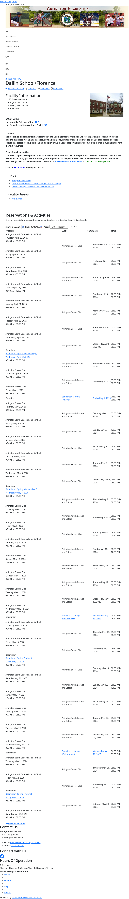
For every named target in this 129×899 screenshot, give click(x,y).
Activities (10, 36)
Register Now (14, 78)
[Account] (12, 56)
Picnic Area (17, 198)
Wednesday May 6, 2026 (17, 492)
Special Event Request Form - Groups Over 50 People (36, 183)
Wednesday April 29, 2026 (18, 357)
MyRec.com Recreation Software (27, 897)
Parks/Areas (11, 41)
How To (7, 892)
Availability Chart (15, 88)
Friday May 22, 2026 (15, 797)
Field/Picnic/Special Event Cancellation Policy (33, 186)
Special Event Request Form (68, 161)
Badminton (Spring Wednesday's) (21, 353)
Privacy (7, 880)
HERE (36, 122)
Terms (7, 874)
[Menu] (7, 73)
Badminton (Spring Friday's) (19, 658)
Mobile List (58, 88)
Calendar (32, 88)
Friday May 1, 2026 (102, 398)
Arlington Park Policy (21, 180)
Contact (9, 51)
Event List (45, 88)
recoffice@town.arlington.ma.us (25, 842)
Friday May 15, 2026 (15, 661)
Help (6, 886)
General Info (11, 46)
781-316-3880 (17, 845)
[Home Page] (12, 31)
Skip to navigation (8, 1)
